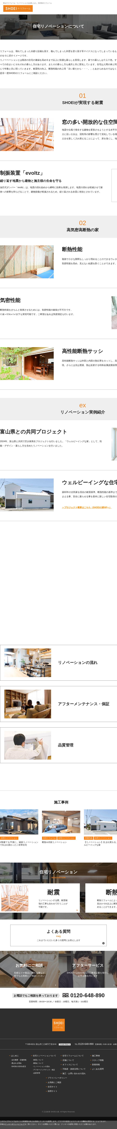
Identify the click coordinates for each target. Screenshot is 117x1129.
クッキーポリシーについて (15, 1124)
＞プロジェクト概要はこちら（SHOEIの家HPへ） (86, 507)
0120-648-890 (84, 1052)
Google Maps (64, 1052)
